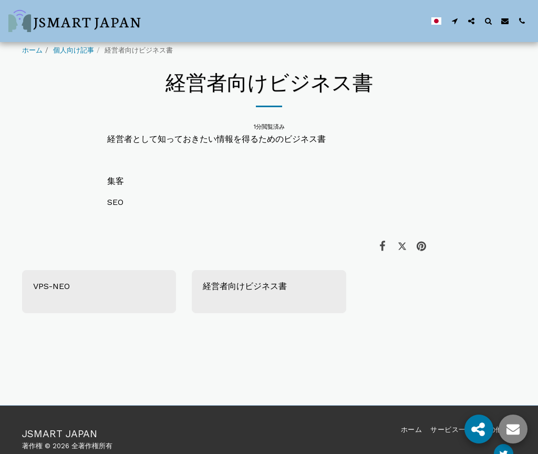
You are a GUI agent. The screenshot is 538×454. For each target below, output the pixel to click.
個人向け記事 (73, 50)
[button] (454, 21)
